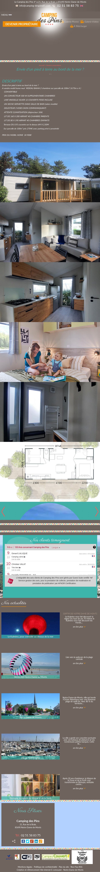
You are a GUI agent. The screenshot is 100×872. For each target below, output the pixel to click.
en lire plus (78, 626)
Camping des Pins (28, 821)
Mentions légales (25, 867)
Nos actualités (13, 603)
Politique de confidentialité (45, 867)
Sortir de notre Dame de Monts (80, 613)
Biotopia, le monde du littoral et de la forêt (30, 798)
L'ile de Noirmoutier (30, 757)
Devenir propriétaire (21, 24)
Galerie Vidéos (89, 21)
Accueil (41, 65)
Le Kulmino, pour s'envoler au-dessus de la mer (30, 636)
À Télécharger (78, 26)
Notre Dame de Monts (31, 717)
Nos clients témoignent (50, 540)
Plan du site (64, 867)
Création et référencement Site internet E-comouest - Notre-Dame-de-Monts (50, 870)
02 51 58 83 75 (28, 835)
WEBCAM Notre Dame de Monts (30, 677)
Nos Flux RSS (76, 867)
